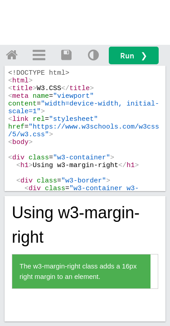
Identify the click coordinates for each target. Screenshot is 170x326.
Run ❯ (133, 55)
